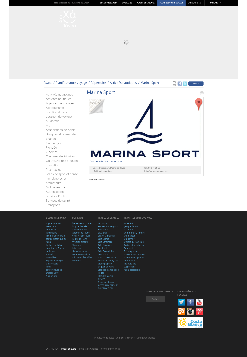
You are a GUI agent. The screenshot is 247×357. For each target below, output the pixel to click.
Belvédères (51, 257)
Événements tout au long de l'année (82, 225)
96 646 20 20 (154, 168)
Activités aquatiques (59, 94)
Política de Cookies (88, 348)
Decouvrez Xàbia (108, 3)
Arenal (49, 254)
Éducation (52, 165)
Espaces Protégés (54, 260)
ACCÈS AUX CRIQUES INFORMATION (108, 287)
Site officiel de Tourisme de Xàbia (71, 2)
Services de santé (58, 201)
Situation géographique (131, 225)
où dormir (52, 121)
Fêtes (48, 266)
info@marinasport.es (102, 171)
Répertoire (98, 83)
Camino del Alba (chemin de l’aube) (81, 231)
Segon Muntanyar (106, 235)
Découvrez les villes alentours (82, 259)
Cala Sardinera (105, 241)
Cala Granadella (106, 251)
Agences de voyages (60, 103)
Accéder (156, 298)
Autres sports (55, 192)
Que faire (127, 3)
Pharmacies (53, 170)
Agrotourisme (55, 108)
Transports (53, 205)
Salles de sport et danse (62, 174)
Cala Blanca (103, 238)
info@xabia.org (68, 348)
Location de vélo (57, 112)
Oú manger (53, 143)
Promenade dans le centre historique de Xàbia (56, 238)
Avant (48, 83)
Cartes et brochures (134, 244)
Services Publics (57, 196)
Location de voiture (59, 117)
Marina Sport (150, 83)
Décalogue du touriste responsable (134, 253)
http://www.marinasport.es (156, 171)
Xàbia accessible (132, 269)
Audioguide (51, 275)
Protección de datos (104, 337)
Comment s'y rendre (134, 232)
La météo (128, 229)
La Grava (102, 223)
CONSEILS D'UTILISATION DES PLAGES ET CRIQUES (108, 257)
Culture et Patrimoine (51, 231)
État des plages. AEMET (105, 277)
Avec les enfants (80, 241)
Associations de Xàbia (60, 130)
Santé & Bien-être (81, 254)
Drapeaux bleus (106, 282)
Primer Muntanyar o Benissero (108, 228)
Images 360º (52, 272)
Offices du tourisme (134, 241)
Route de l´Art (79, 238)
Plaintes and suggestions (130, 265)
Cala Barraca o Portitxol (105, 246)
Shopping (76, 244)
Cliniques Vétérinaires (60, 156)
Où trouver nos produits (62, 161)
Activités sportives (81, 235)
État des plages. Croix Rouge (108, 271)
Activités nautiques (123, 83)
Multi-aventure (55, 187)
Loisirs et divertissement (79, 250)
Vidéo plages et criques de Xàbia (106, 265)
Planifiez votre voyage (171, 3)
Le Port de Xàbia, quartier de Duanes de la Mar (55, 248)
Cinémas (51, 152)
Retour (196, 83)
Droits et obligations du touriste (134, 259)
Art (48, 125)
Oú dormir (129, 238)
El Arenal (102, 232)
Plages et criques (146, 3)
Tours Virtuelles (54, 269)
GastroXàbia (52, 263)
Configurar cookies (125, 337)
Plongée (51, 148)
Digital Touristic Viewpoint (54, 225)
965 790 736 (52, 348)
